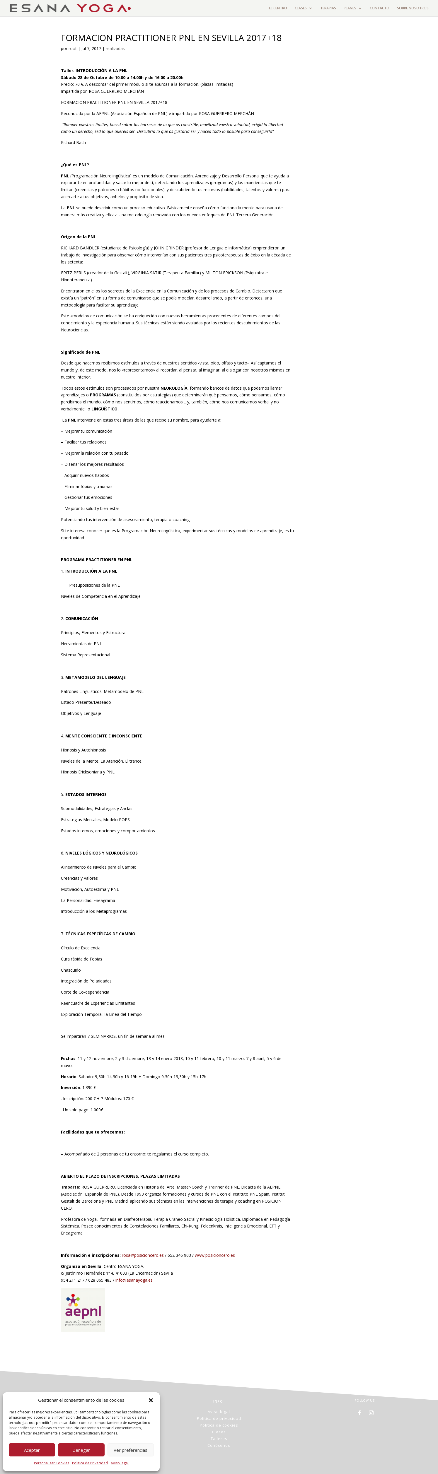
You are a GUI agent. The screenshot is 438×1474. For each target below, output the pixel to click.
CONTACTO (379, 8)
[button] (151, 1400)
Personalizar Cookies (51, 1463)
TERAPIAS (328, 8)
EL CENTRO (278, 8)
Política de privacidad (219, 1418)
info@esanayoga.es (134, 1280)
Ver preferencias (130, 1450)
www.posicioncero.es (215, 1255)
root (73, 48)
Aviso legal (120, 1463)
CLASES (301, 8)
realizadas (115, 48)
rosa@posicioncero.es (143, 1255)
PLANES (350, 8)
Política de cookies (219, 1425)
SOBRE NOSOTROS (413, 8)
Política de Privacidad (90, 1463)
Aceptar (32, 1450)
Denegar (81, 1450)
